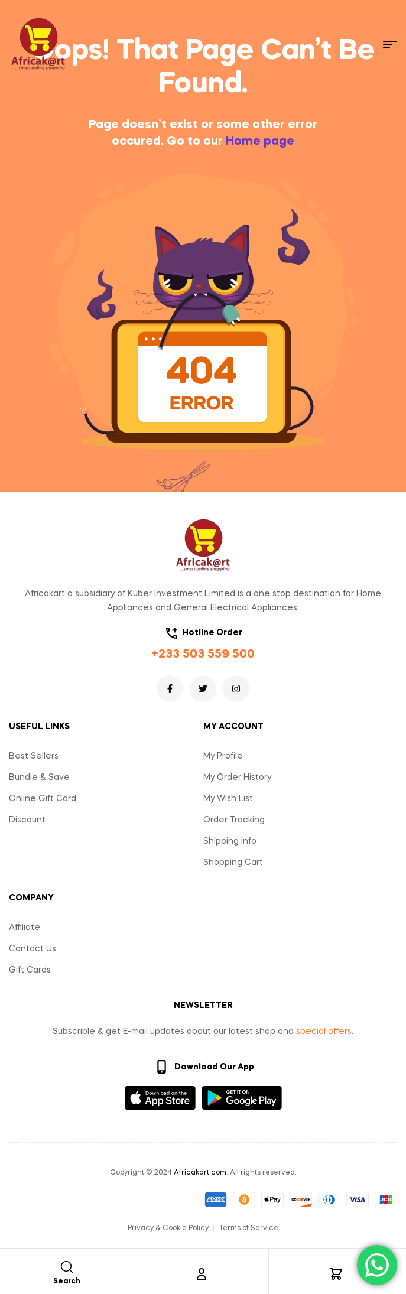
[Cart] (336, 1274)
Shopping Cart (233, 863)
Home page (260, 142)
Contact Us (32, 949)
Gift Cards (30, 970)
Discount (27, 820)
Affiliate (24, 928)
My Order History (237, 777)
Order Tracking (234, 820)
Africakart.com (200, 1172)
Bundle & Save (39, 777)
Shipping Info (229, 841)
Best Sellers (34, 756)
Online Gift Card (42, 799)
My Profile (223, 756)
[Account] (201, 1274)
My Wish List (228, 799)
